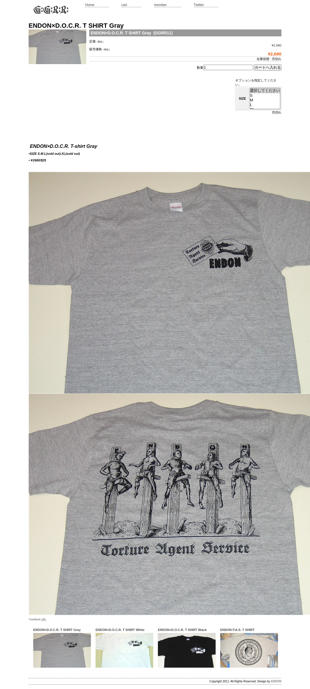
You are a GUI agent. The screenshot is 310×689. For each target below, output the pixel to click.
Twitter (199, 5)
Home (89, 5)
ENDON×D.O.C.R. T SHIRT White (120, 630)
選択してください (265, 90)
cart (124, 5)
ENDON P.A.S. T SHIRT (237, 630)
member (160, 5)
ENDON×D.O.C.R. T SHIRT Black (182, 630)
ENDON (276, 681)
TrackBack (37, 619)
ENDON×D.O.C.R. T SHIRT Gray (57, 630)
